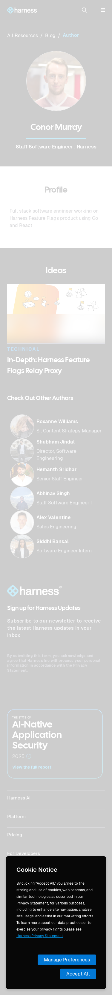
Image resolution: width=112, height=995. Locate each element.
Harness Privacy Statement (39, 936)
